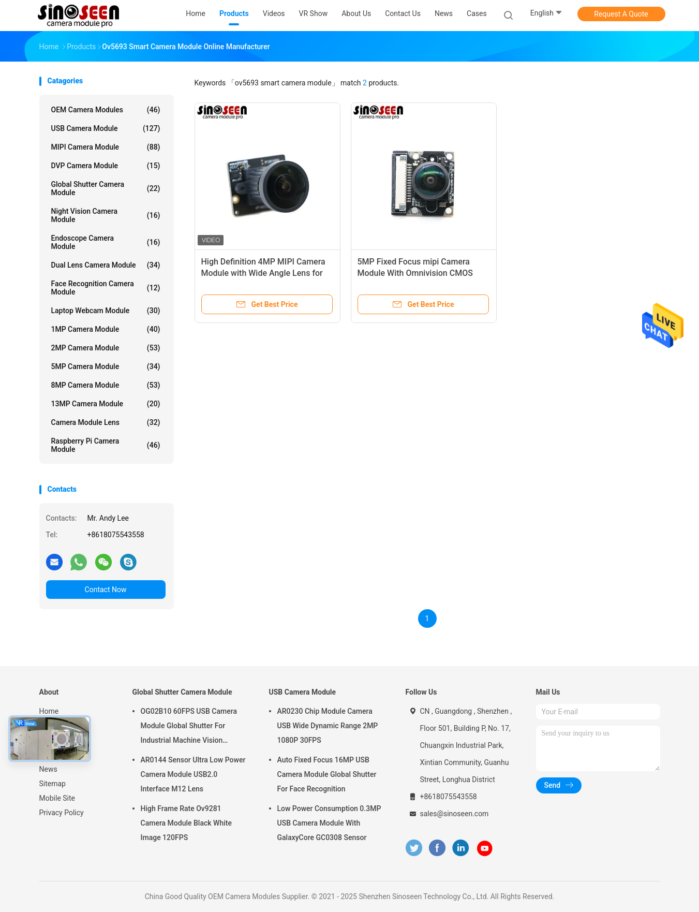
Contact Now (106, 589)
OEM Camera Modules (105, 110)
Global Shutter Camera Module (105, 188)
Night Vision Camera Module (105, 215)
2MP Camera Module (105, 348)
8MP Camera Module (105, 385)
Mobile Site (57, 798)
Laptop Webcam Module (105, 310)
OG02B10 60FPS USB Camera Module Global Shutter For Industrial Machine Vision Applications (189, 727)
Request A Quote (621, 14)
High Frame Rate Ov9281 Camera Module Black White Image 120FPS (186, 823)
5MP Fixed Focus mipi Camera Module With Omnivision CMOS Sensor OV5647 (415, 273)
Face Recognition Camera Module (105, 288)
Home (49, 711)
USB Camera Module (105, 128)
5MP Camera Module (105, 366)
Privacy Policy (61, 812)
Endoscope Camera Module (105, 242)
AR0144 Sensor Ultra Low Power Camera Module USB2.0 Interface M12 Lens (193, 774)
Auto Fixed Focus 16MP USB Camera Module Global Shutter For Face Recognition (327, 774)
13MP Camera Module (105, 404)
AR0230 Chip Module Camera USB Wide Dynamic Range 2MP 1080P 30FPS (327, 725)
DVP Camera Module (105, 165)
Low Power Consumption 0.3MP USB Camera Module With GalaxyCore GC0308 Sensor (329, 823)
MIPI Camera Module (105, 147)
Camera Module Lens (105, 422)
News (48, 769)
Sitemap (52, 783)
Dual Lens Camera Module (105, 265)
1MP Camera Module (105, 329)
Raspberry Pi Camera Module (105, 445)
